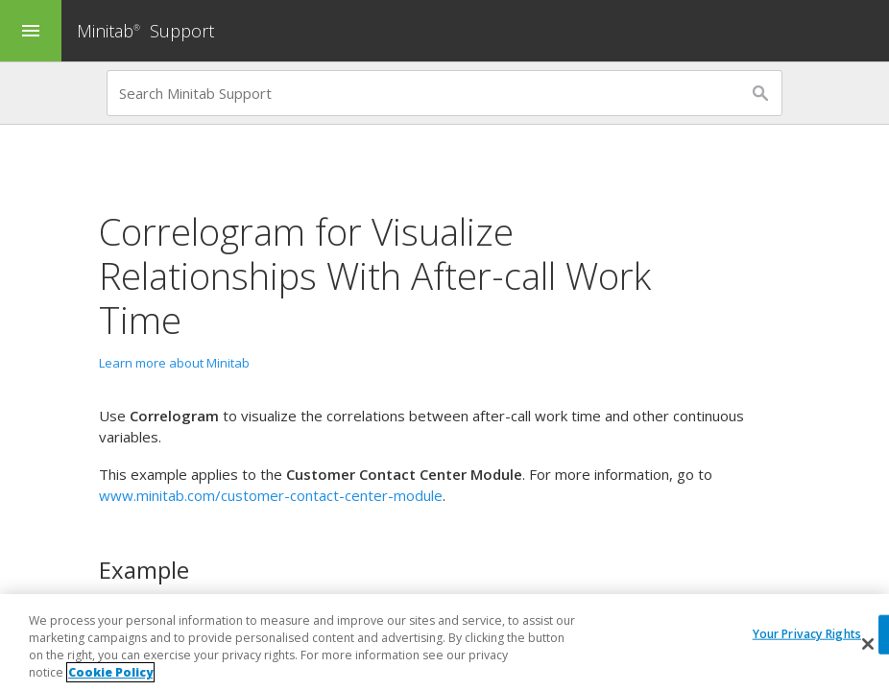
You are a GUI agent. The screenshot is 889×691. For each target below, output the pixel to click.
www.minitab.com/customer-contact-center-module (271, 495)
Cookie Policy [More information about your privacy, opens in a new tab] (110, 672)
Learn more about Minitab (174, 362)
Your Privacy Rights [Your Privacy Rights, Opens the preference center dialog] (807, 634)
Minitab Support (145, 30)
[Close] (868, 644)
